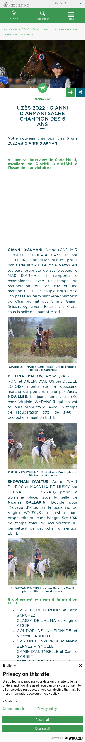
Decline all (42, 728)
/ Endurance (34, 29)
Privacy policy (47, 709)
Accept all (43, 719)
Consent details (14, 709)
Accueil (14, 15)
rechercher (42, 15)
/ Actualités (19, 29)
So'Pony (60, 3)
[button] (42, 15)
